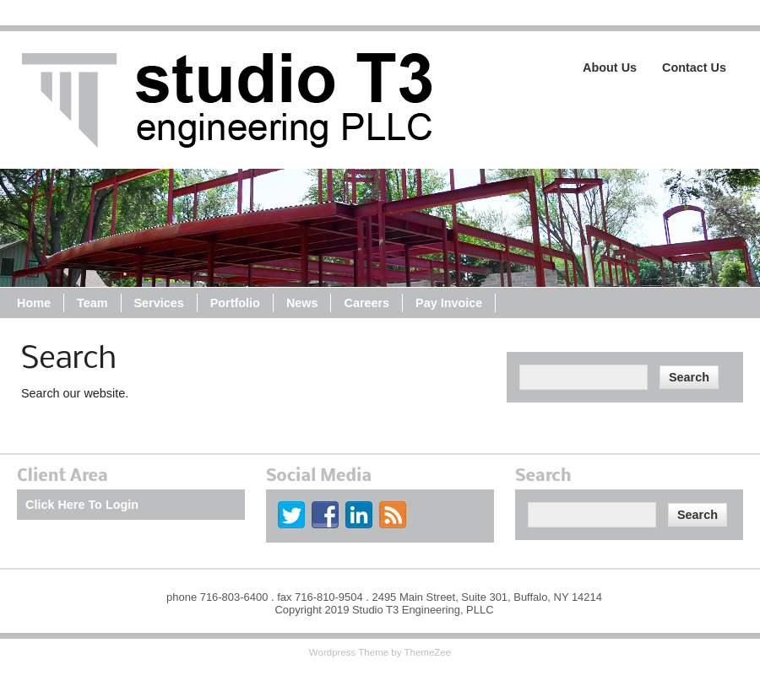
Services (159, 303)
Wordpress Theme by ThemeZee (380, 652)
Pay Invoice (448, 303)
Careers (366, 303)
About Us (610, 67)
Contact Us (694, 67)
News (302, 303)
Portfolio (235, 303)
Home (34, 303)
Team (92, 303)
